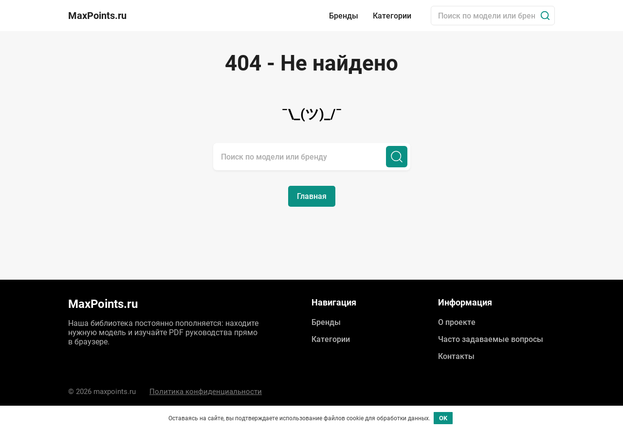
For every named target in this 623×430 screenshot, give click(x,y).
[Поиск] (545, 15)
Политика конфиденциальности (205, 391)
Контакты (456, 356)
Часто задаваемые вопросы (490, 339)
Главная (312, 196)
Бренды (343, 15)
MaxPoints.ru (97, 15)
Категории (392, 15)
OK (443, 418)
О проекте (457, 322)
